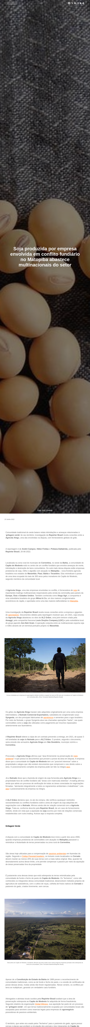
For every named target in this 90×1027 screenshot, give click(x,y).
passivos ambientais (57, 854)
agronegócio (13, 615)
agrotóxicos (48, 717)
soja (75, 590)
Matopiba (74, 601)
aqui (68, 767)
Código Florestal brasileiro (33, 856)
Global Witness (41, 1004)
